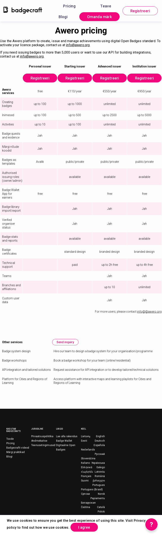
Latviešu (100, 471)
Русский (100, 454)
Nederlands (88, 449)
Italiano (85, 462)
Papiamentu (97, 498)
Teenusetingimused (43, 445)
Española (99, 445)
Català (101, 507)
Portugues (98, 485)
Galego (100, 467)
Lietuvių (85, 436)
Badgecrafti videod (17, 447)
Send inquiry (65, 342)
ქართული (99, 480)
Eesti (84, 440)
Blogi (63, 17)
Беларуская (88, 502)
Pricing (69, 6)
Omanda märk (99, 17)
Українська (98, 462)
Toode (10, 438)
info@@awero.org (149, 311)
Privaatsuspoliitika (42, 436)
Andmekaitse (39, 440)
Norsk (101, 493)
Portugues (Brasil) (92, 489)
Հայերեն (87, 471)
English (100, 436)
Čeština (85, 507)
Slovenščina (88, 458)
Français (86, 476)
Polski (101, 511)
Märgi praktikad (15, 452)
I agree (84, 527)
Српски (85, 493)
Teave (105, 6)
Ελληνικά (86, 467)
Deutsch (100, 440)
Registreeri (140, 11)
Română (100, 476)
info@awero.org (78, 45)
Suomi (85, 480)
